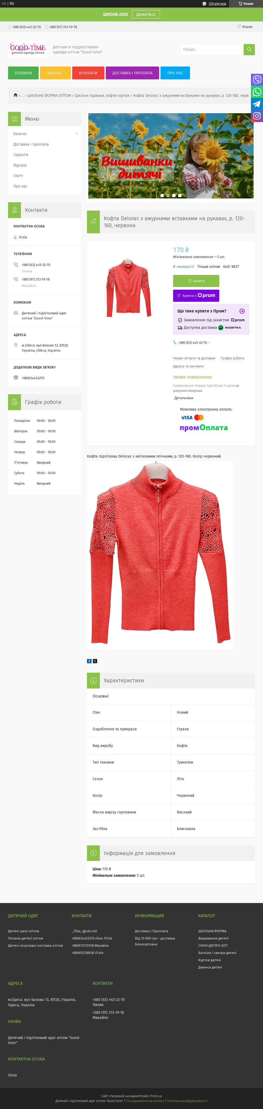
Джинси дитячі (210, 967)
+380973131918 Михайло (90, 946)
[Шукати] (249, 49)
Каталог (55, 73)
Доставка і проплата (132, 73)
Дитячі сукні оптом (23, 931)
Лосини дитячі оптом (25, 938)
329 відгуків (217, 4)
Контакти (88, 73)
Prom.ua (156, 1096)
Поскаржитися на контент (145, 1101)
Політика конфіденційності (187, 1101)
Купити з (198, 295)
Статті (18, 176)
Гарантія (20, 155)
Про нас (175, 73)
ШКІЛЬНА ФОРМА (212, 931)
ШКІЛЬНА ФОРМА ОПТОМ (49, 95)
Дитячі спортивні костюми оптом (35, 946)
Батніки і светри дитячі (217, 953)
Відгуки (19, 165)
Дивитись (146, 14)
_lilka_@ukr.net (84, 931)
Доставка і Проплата (151, 931)
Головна (23, 73)
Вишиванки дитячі (213, 938)
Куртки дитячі (209, 960)
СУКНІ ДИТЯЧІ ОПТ (213, 946)
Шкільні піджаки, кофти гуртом (102, 95)
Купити (198, 281)
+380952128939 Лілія (87, 953)
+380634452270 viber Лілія (92, 938)
